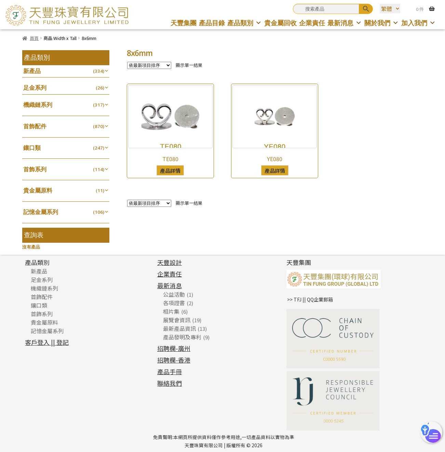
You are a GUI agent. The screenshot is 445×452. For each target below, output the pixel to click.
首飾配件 (34, 126)
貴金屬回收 (280, 22)
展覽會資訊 (176, 320)
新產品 (32, 71)
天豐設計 (169, 262)
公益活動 (174, 294)
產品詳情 (170, 170)
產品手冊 (169, 371)
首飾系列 (34, 169)
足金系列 (34, 87)
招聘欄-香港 (173, 359)
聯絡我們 (169, 383)
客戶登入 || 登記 (47, 342)
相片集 (171, 311)
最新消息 (344, 22)
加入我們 (418, 22)
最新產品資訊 (179, 328)
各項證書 (174, 303)
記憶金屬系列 (40, 212)
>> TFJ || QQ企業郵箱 (310, 299)
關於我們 (381, 22)
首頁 (34, 38)
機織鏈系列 (37, 105)
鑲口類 (32, 148)
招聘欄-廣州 (173, 348)
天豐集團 (184, 22)
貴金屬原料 (37, 190)
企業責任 (312, 22)
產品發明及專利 (182, 337)
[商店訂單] (149, 65)
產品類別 (244, 22)
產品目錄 (212, 22)
